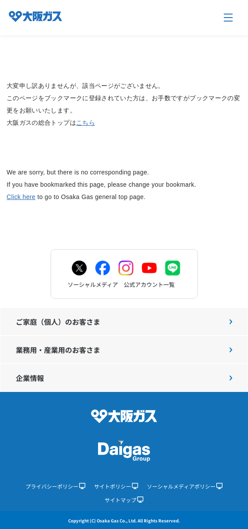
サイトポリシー (116, 486)
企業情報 (124, 378)
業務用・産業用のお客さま (124, 349)
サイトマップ (124, 500)
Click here (21, 196)
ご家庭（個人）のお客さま (124, 321)
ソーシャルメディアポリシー (184, 486)
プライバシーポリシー (55, 486)
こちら (85, 122)
